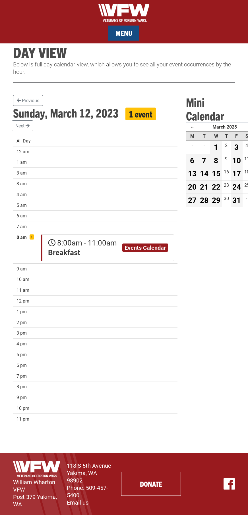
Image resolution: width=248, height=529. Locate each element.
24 (236, 187)
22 (216, 187)
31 (236, 200)
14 (204, 173)
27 (192, 200)
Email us (77, 502)
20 (192, 187)
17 (236, 173)
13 (192, 173)
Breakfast (64, 252)
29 (216, 200)
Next (22, 126)
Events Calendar (145, 247)
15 (216, 173)
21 (204, 187)
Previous (28, 100)
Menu (123, 32)
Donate (151, 483)
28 (204, 200)
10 (236, 160)
